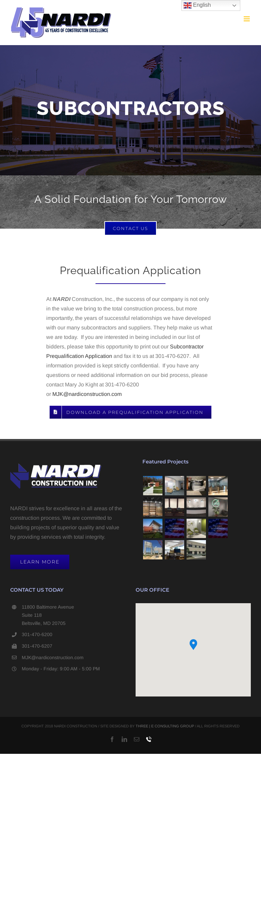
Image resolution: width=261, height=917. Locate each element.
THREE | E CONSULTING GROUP (165, 726)
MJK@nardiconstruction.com (87, 394)
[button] (193, 644)
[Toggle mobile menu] (247, 18)
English (197, 5)
